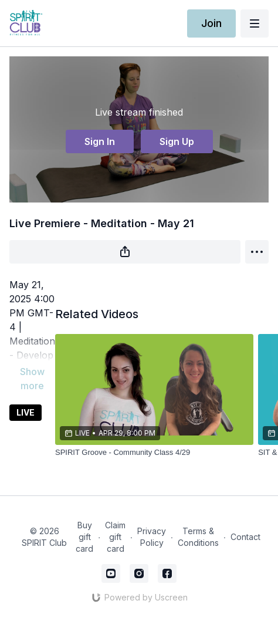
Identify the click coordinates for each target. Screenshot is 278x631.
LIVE (25, 412)
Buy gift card (84, 537)
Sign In (99, 141)
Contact (245, 537)
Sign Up (177, 141)
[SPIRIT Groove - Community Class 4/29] (154, 452)
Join (211, 23)
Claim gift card (115, 537)
